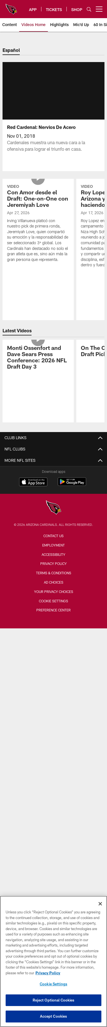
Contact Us (53, 536)
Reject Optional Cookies (54, 1000)
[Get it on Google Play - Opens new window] (72, 485)
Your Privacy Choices (53, 592)
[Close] (100, 904)
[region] (53, 961)
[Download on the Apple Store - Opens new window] (33, 482)
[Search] (89, 9)
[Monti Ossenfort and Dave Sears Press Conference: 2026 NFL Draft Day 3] (38, 358)
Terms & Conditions (53, 573)
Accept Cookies (53, 1016)
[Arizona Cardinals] (53, 508)
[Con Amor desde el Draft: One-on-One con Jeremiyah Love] (38, 224)
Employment (53, 545)
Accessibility (53, 554)
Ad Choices (53, 582)
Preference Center (53, 610)
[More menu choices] (99, 9)
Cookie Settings (53, 601)
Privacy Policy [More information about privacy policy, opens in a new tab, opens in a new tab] (47, 973)
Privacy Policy (53, 563)
